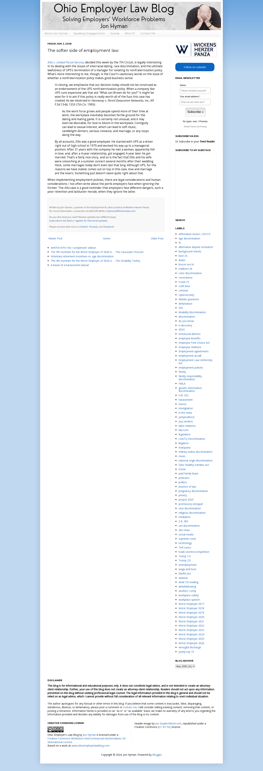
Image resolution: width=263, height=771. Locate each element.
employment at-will (190, 355)
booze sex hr (186, 264)
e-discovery (185, 325)
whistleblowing (187, 586)
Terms (193, 126)
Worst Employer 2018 (191, 608)
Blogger (157, 754)
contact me (130, 707)
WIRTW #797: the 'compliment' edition (73, 247)
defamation (185, 303)
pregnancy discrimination (193, 491)
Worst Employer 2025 (191, 638)
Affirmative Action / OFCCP (195, 234)
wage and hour (187, 569)
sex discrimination (189, 525)
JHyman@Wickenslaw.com (121, 211)
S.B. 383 (183, 521)
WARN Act (185, 573)
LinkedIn (83, 226)
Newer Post (55, 238)
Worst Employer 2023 (191, 630)
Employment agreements (194, 351)
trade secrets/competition (194, 552)
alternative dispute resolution (196, 247)
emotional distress (190, 334)
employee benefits (190, 338)
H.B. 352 (183, 395)
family (182, 371)
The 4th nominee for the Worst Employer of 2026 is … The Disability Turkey (95, 260)
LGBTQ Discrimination (192, 438)
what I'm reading (188, 582)
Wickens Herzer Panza (137, 207)
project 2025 (186, 499)
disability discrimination (192, 312)
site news (184, 530)
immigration (186, 408)
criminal (183, 290)
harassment (186, 399)
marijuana (184, 447)
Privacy (203, 126)
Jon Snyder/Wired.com (168, 723)
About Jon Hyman (56, 33)
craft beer (184, 286)
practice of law (187, 486)
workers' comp (187, 591)
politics (183, 482)
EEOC (182, 329)
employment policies (191, 367)
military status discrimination (195, 451)
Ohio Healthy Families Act (194, 465)
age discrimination (189, 238)
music (182, 456)
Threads (93, 226)
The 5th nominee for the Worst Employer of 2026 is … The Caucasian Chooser (97, 252)
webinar (183, 578)
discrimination (187, 316)
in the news (185, 412)
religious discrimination (192, 512)
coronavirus (186, 277)
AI (180, 242)
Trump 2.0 (185, 560)
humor (182, 404)
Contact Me (147, 33)
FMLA (182, 383)
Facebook (108, 226)
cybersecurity (186, 295)
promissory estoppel (191, 504)
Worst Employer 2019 (191, 612)
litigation (184, 443)
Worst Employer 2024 (191, 634)
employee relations (190, 347)
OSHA (182, 469)
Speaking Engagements (89, 33)
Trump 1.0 (185, 556)
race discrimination (190, 508)
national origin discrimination (196, 460)
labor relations (187, 426)
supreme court (187, 538)
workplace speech (189, 599)
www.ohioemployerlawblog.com (90, 745)
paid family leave (188, 473)
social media (186, 534)
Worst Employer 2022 (191, 625)
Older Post (157, 238)
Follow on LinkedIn (195, 67)
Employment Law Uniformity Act (195, 361)
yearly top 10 (186, 651)
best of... (184, 255)
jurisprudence (187, 417)
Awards (114, 33)
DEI (181, 308)
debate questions (189, 299)
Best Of (130, 33)
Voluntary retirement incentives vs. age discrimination (82, 256)
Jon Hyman (89, 734)
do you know (186, 321)
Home (106, 238)
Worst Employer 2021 (191, 621)
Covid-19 (184, 282)
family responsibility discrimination (190, 377)
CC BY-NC (165, 727)
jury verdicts (186, 421)
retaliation (184, 517)
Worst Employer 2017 (191, 604)
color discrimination (190, 273)
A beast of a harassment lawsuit (70, 265)
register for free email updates (91, 220)
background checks (190, 251)
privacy (183, 495)
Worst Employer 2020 (191, 617)
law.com (183, 430)
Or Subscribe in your (195, 141)
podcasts (184, 478)
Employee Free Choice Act (194, 342)
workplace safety (189, 595)
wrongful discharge (190, 647)
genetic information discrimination (190, 389)
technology (185, 543)
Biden (182, 260)
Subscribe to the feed (60, 220)
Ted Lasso (185, 547)
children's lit (185, 268)
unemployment (188, 564)
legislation (184, 434)
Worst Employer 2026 (191, 643)
